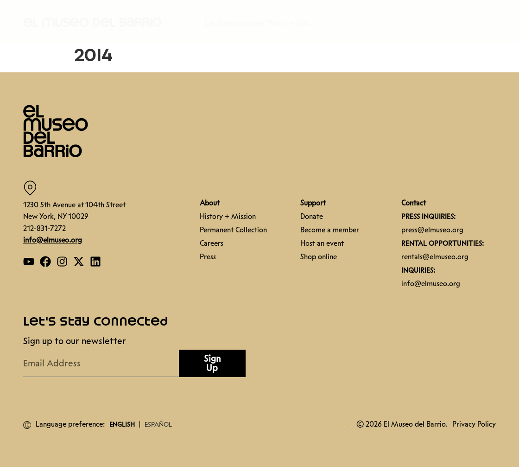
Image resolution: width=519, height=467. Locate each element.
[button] (92, 21)
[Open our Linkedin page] (95, 261)
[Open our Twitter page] (78, 261)
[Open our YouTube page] (28, 261)
